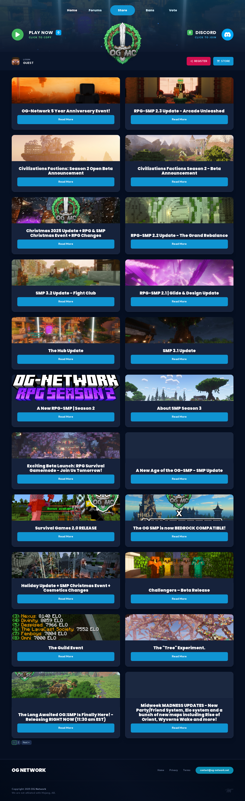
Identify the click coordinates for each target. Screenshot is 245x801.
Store (122, 10)
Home (72, 10)
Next (25, 742)
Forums (95, 10)
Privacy (173, 770)
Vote (173, 10)
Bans (150, 10)
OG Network (29, 770)
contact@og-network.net (214, 770)
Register (198, 61)
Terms (186, 770)
